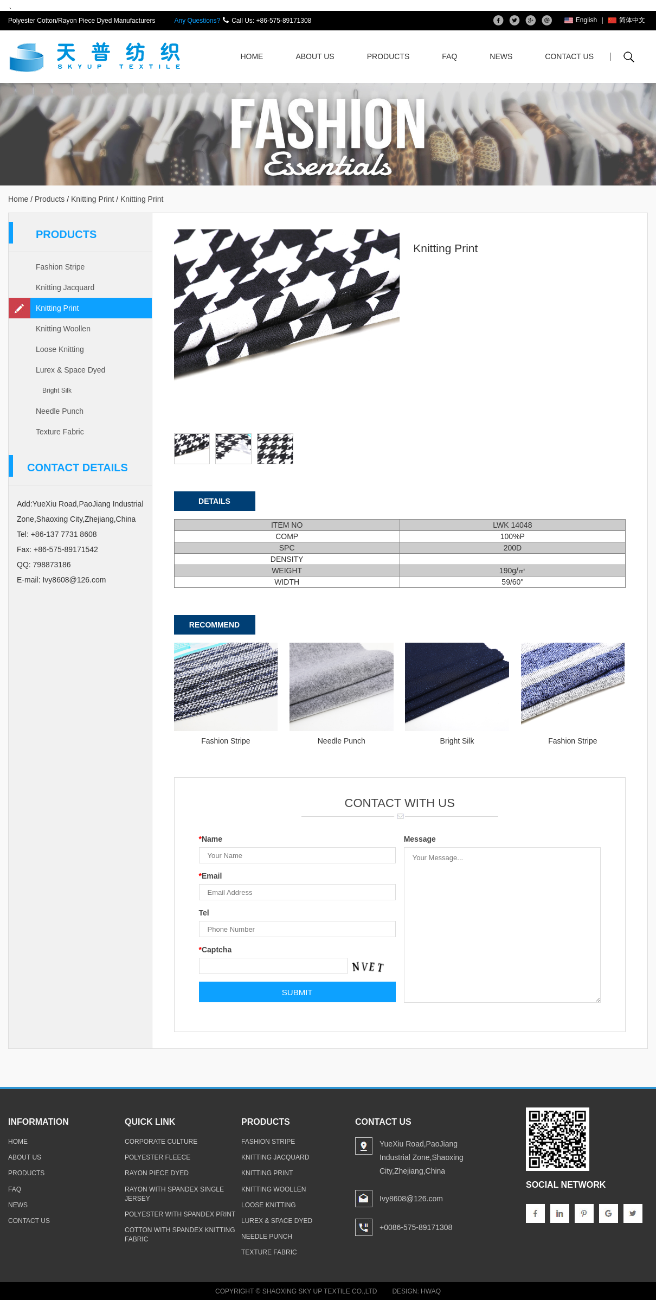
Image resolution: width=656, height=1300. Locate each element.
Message (420, 839)
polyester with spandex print (180, 1214)
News (501, 56)
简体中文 (626, 20)
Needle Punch (59, 411)
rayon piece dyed (157, 1173)
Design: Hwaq (416, 1291)
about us (24, 1157)
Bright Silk (57, 390)
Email (210, 876)
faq (14, 1189)
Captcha (215, 949)
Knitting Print (92, 199)
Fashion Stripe (60, 266)
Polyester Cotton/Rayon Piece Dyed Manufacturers (81, 20)
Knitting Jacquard (65, 287)
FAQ (449, 56)
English (580, 20)
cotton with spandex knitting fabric (180, 1234)
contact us (29, 1221)
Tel (204, 912)
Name (211, 839)
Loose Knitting (60, 349)
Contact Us (569, 56)
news (18, 1205)
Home (251, 56)
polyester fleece (157, 1157)
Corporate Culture (161, 1141)
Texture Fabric (60, 431)
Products (388, 56)
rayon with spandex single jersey (174, 1194)
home (18, 1141)
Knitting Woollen (63, 328)
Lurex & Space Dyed (70, 370)
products (26, 1173)
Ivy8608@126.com (74, 579)
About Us (314, 56)
